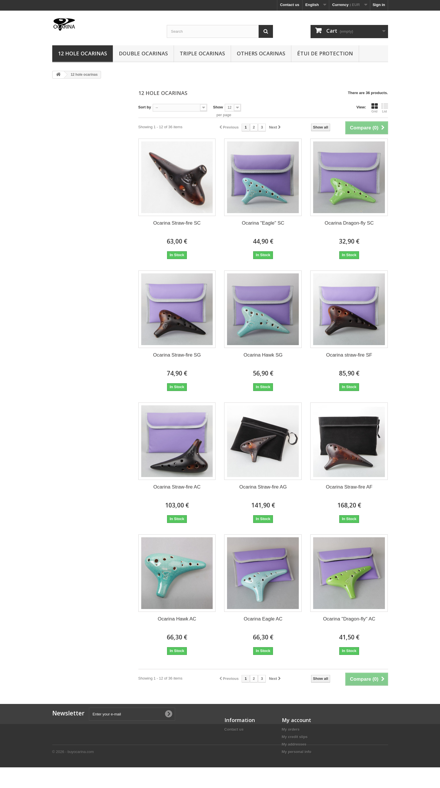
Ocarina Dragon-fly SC (349, 223)
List (384, 108)
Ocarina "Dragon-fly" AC (349, 619)
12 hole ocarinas (82, 53)
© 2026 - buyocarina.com (73, 772)
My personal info (296, 752)
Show (218, 107)
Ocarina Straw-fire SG (177, 355)
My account (296, 720)
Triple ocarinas (202, 53)
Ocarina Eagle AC (263, 619)
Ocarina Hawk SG (262, 355)
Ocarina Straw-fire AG (263, 487)
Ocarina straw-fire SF (349, 355)
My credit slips (295, 737)
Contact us (289, 5)
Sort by (144, 107)
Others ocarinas (261, 53)
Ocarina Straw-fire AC (176, 487)
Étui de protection (325, 53)
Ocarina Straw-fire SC (177, 223)
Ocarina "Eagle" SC (263, 223)
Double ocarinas (143, 53)
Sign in (379, 5)
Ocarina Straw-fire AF (349, 487)
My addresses (294, 744)
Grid (374, 108)
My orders (291, 729)
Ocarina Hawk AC (177, 619)
